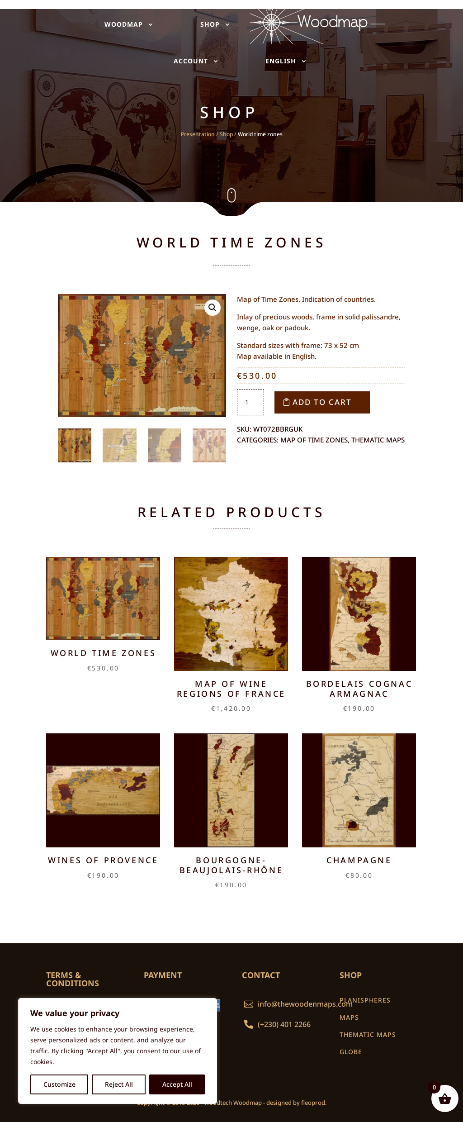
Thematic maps (378, 439)
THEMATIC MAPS (368, 1034)
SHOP (208, 24)
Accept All (177, 1084)
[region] (117, 1051)
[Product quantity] (250, 402)
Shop (226, 134)
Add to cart (322, 402)
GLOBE (351, 1051)
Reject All (119, 1084)
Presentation (198, 134)
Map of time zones (314, 439)
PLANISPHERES (365, 1000)
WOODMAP (124, 24)
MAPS (349, 1017)
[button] (212, 308)
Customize (59, 1084)
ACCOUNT (191, 61)
